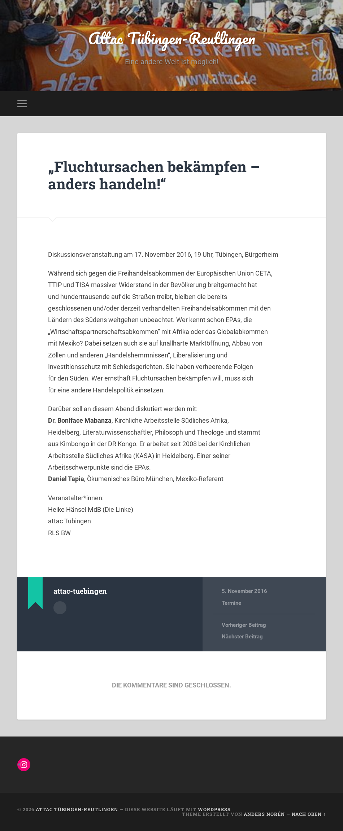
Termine (231, 603)
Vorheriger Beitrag (244, 625)
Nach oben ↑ (309, 814)
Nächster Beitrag (242, 636)
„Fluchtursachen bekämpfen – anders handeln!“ (154, 175)
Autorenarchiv (59, 607)
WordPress (214, 809)
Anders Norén (264, 814)
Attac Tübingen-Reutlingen (171, 38)
